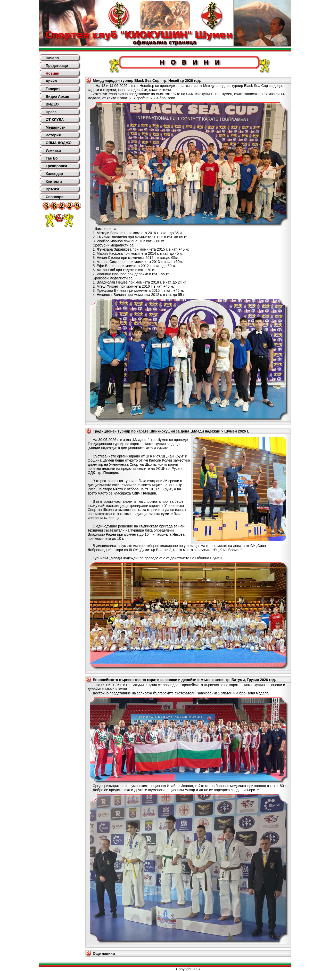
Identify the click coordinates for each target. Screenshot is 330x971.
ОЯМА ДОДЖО (58, 143)
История (53, 135)
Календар (54, 174)
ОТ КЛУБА (55, 120)
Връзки (52, 189)
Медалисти (55, 127)
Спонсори (54, 197)
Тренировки (56, 166)
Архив (51, 81)
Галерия (53, 89)
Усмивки (53, 150)
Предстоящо (57, 66)
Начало (52, 58)
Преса (51, 112)
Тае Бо (51, 158)
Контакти (54, 181)
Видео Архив (57, 96)
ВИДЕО (52, 104)
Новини (52, 73)
